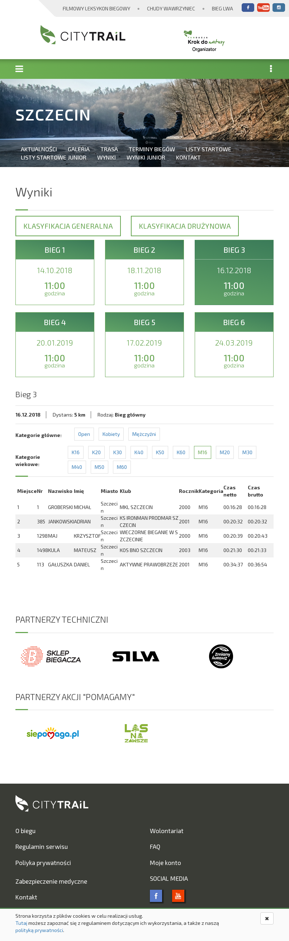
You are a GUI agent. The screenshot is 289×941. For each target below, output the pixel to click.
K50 (160, 452)
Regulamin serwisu (41, 846)
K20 (96, 452)
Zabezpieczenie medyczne (51, 881)
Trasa (109, 149)
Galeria (79, 149)
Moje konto (165, 862)
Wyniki (106, 157)
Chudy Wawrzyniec (171, 8)
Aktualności (39, 149)
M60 (122, 467)
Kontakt (188, 157)
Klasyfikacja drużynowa (185, 226)
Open (84, 434)
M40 (77, 467)
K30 (117, 452)
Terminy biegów (152, 149)
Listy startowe (208, 149)
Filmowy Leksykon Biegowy (96, 8)
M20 (225, 452)
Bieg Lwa (222, 8)
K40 (138, 452)
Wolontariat (167, 830)
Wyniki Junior (146, 157)
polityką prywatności (39, 930)
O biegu (25, 830)
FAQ (155, 846)
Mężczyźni (144, 434)
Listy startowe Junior (53, 157)
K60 (181, 452)
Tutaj (21, 923)
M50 (99, 467)
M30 (247, 452)
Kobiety (111, 434)
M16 (202, 452)
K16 (76, 452)
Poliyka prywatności (43, 862)
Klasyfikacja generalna (68, 226)
